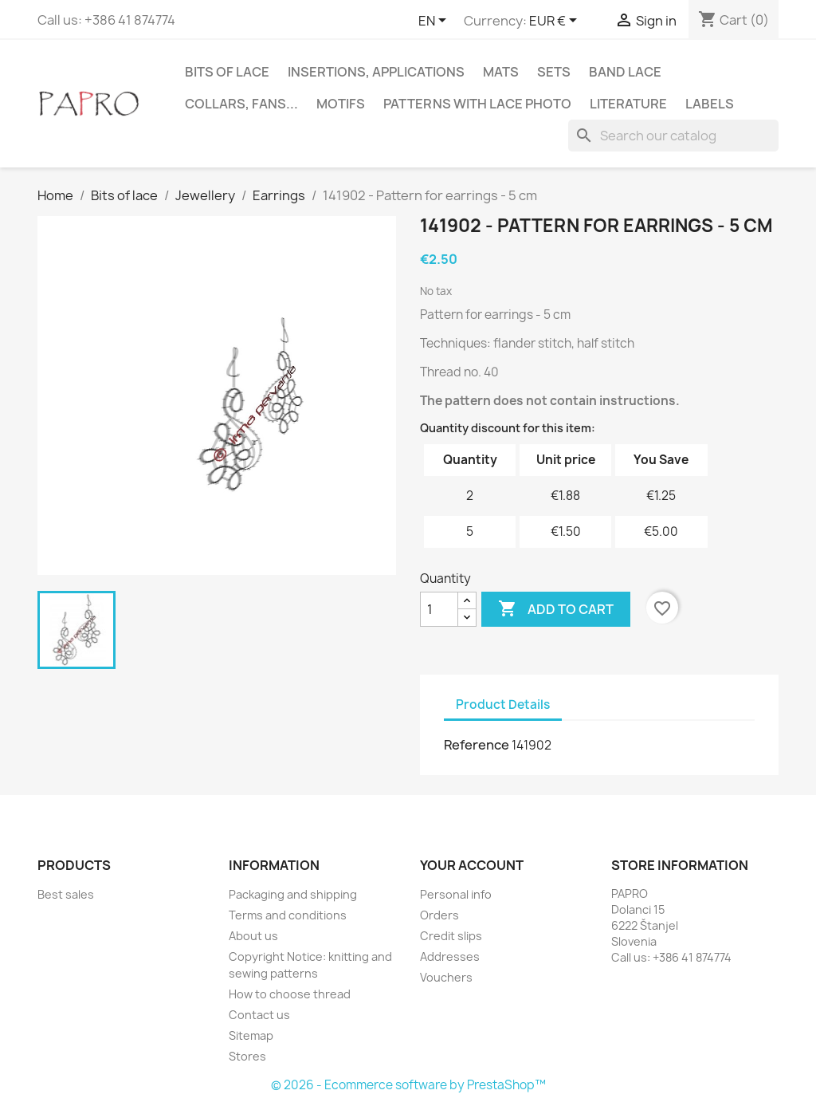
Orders (439, 915)
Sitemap (251, 1035)
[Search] (673, 136)
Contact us (259, 1014)
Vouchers (446, 977)
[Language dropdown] (435, 21)
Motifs (340, 103)
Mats (501, 72)
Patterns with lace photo (477, 103)
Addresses (450, 956)
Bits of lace (227, 72)
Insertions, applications (376, 72)
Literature (628, 103)
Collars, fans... (241, 103)
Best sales (65, 894)
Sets (554, 72)
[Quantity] (439, 609)
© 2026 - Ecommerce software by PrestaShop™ (408, 1084)
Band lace (625, 72)
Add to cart (556, 609)
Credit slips (451, 935)
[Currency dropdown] (556, 21)
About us (253, 935)
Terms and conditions (288, 915)
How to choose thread (290, 994)
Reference (476, 745)
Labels (709, 103)
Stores (247, 1056)
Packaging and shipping (293, 894)
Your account (472, 865)
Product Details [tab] (503, 704)
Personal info (456, 894)
